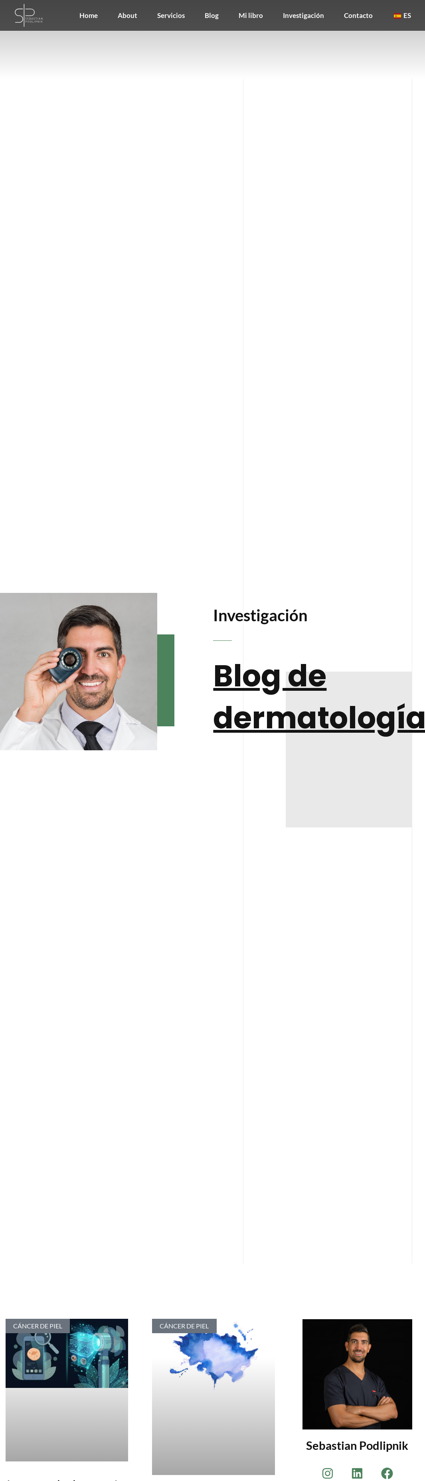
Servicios (171, 15)
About (127, 15)
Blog (212, 15)
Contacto (358, 15)
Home (88, 15)
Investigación (303, 15)
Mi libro (251, 15)
